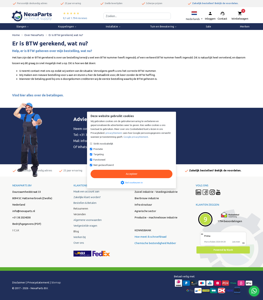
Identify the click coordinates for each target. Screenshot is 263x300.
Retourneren (80, 208)
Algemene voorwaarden (87, 219)
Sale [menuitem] (208, 26)
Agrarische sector (145, 211)
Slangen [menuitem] (22, 26)
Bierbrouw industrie (147, 198)
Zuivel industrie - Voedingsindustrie (156, 191)
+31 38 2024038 (21, 217)
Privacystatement (38, 282)
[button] (194, 16)
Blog (76, 231)
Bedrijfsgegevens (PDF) (26, 223)
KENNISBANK (143, 230)
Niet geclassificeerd (103, 165)
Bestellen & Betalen (84, 202)
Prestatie (98, 149)
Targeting (98, 154)
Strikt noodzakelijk (103, 143)
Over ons (78, 242)
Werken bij (79, 237)
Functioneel (99, 159)
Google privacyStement (135, 137)
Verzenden (79, 214)
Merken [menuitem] (244, 26)
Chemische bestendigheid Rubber (155, 243)
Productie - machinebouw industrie (156, 217)
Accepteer (131, 173)
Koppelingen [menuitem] (67, 26)
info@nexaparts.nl (23, 211)
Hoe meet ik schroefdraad (150, 236)
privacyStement (114, 133)
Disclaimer (18, 282)
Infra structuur (143, 204)
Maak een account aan (86, 191)
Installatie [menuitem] (113, 26)
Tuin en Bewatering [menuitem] (163, 26)
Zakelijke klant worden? (87, 197)
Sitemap (56, 282)
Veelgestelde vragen (85, 225)
